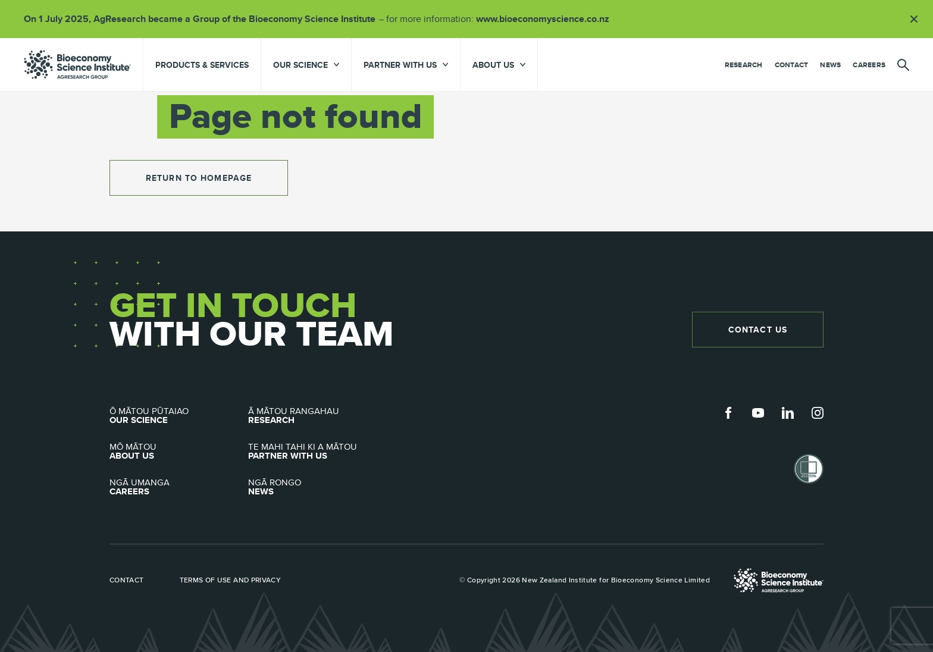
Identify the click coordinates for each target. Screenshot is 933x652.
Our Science (178, 416)
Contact (792, 64)
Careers (869, 64)
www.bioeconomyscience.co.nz (547, 19)
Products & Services (202, 65)
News (830, 64)
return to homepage (199, 178)
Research (744, 64)
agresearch (77, 64)
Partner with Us (317, 451)
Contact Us (757, 330)
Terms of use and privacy (230, 580)
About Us (178, 451)
